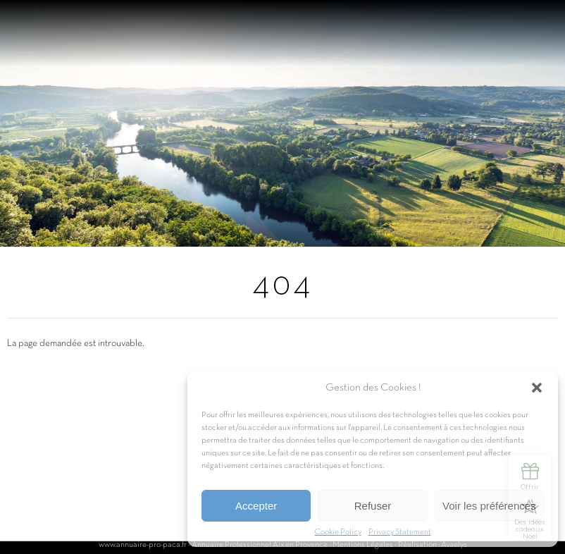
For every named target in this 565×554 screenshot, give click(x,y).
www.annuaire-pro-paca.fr (143, 544)
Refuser (373, 506)
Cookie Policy (338, 532)
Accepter (256, 506)
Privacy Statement (399, 532)
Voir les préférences (489, 506)
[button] (537, 388)
